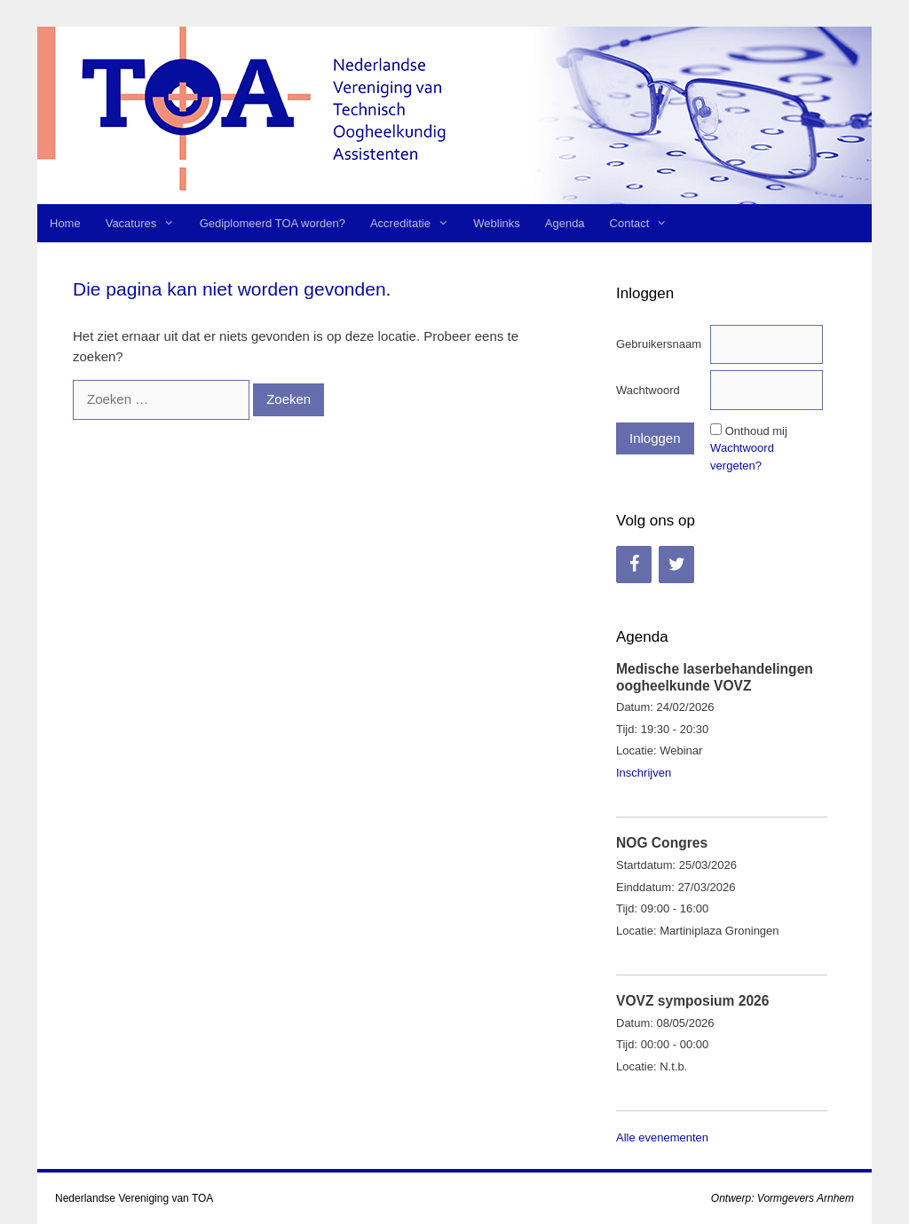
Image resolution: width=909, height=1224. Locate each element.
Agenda (565, 223)
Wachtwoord (648, 390)
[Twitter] (676, 564)
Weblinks (496, 223)
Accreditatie (415, 223)
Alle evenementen (662, 1137)
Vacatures (146, 223)
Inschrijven (643, 772)
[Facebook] (634, 564)
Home (65, 223)
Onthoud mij (756, 431)
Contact (645, 223)
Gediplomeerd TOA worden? (272, 223)
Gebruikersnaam (658, 344)
